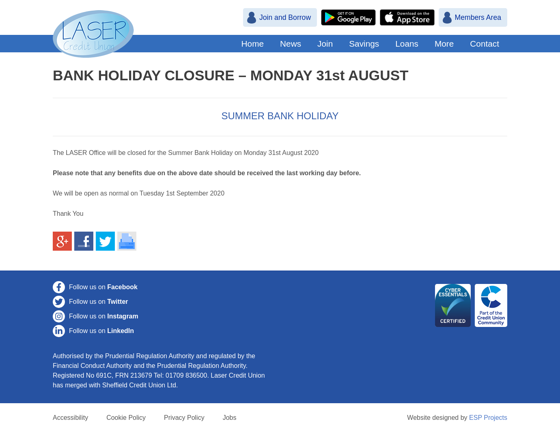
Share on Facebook (84, 241)
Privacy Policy (184, 417)
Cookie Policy (126, 417)
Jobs (230, 417)
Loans (406, 43)
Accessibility (70, 417)
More (444, 43)
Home (252, 43)
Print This (127, 241)
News (290, 43)
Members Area (478, 17)
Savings (364, 43)
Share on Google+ (62, 241)
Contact (484, 43)
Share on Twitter (105, 241)
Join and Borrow (285, 17)
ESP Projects (488, 417)
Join (325, 43)
